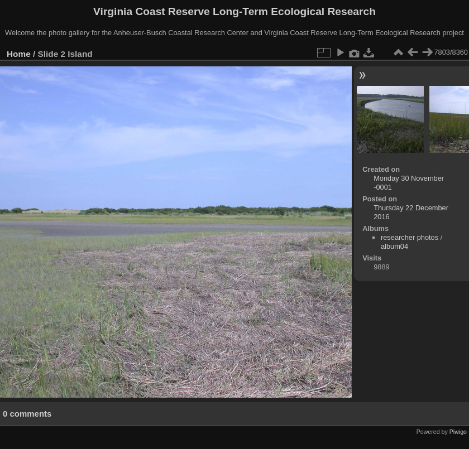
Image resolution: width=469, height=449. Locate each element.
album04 (394, 246)
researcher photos (409, 237)
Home (19, 54)
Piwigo (458, 431)
